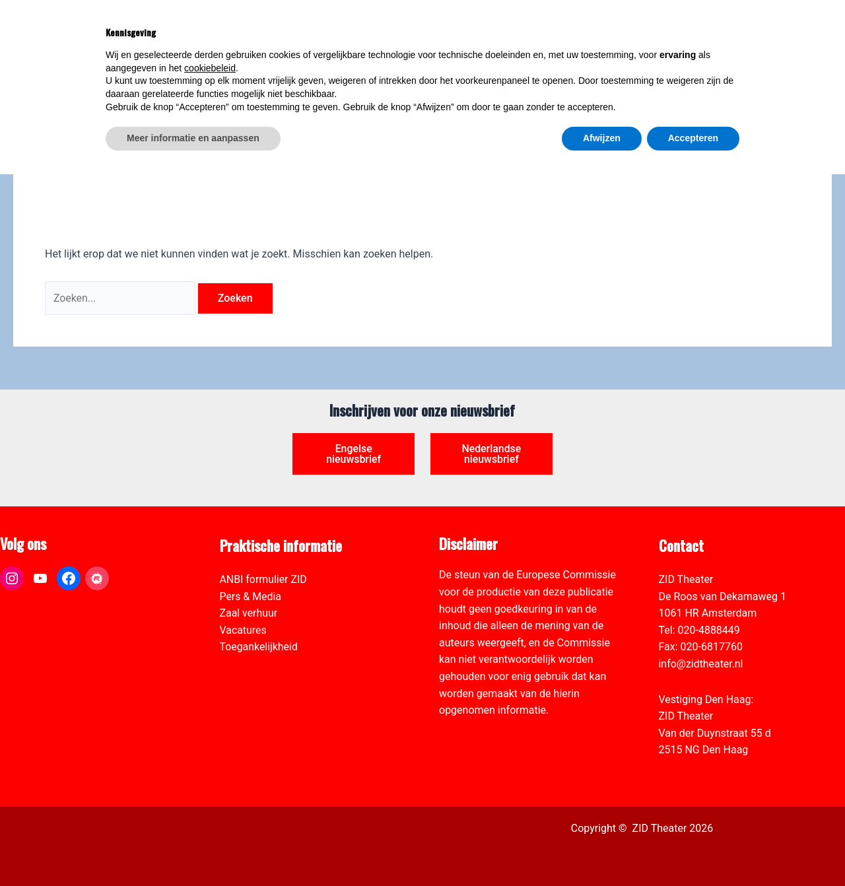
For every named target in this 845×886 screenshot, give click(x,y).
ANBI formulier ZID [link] (264, 579)
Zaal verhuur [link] (249, 613)
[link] (828, 83)
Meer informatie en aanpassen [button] (193, 849)
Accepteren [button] (693, 849)
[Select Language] (763, 20)
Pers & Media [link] (251, 596)
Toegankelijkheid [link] (259, 647)
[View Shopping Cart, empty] (686, 28)
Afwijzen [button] (602, 849)
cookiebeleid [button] (210, 779)
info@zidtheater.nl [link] (701, 664)
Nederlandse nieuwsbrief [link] (491, 453)
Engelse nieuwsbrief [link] (354, 453)
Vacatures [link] (243, 630)
